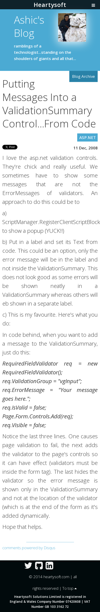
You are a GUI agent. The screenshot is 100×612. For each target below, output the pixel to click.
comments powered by (28, 547)
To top (69, 588)
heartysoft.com (56, 576)
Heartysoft (50, 5)
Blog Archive (83, 76)
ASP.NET (87, 137)
